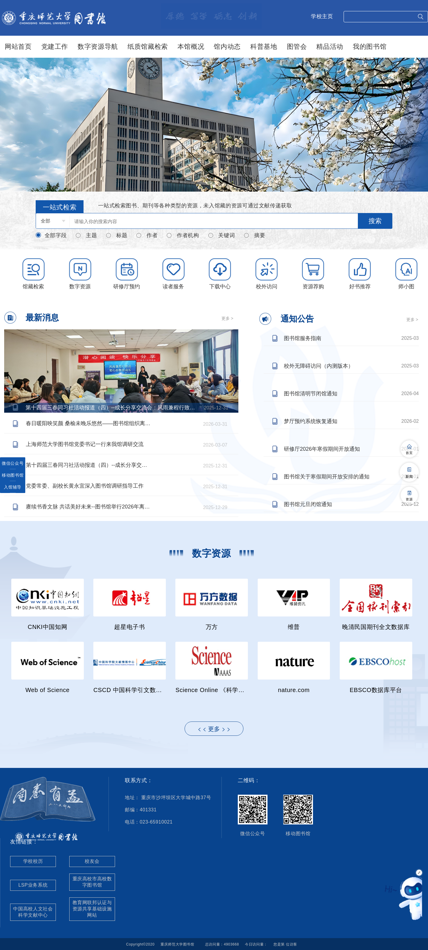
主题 (86, 235)
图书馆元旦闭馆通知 (308, 504)
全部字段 (51, 235)
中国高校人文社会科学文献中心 (33, 912)
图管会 (297, 46)
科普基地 (263, 46)
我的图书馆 (369, 46)
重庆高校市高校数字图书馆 (92, 882)
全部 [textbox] (45, 220)
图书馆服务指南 (302, 338)
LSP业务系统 (33, 885)
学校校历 (33, 861)
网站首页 (18, 46)
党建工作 (54, 46)
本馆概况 (190, 46)
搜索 (375, 221)
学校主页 (322, 16)
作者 (147, 235)
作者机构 (182, 235)
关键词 (221, 235)
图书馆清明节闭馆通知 (310, 394)
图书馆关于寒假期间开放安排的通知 (326, 477)
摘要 (254, 235)
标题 (116, 235)
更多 (214, 729)
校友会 (92, 861)
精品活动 (329, 46)
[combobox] (52, 221)
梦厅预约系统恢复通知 (310, 421)
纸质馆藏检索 (148, 46)
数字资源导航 (98, 46)
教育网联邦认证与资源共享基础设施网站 (92, 909)
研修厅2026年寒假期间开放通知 (322, 449)
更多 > (227, 318)
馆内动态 (227, 46)
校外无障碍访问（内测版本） (318, 366)
